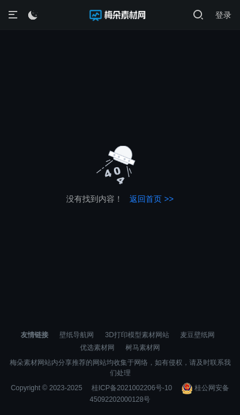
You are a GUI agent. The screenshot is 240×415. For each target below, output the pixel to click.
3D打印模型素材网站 (137, 335)
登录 (223, 15)
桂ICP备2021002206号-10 (132, 388)
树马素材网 (142, 348)
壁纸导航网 (76, 335)
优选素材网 (97, 348)
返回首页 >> (151, 198)
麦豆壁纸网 (197, 335)
